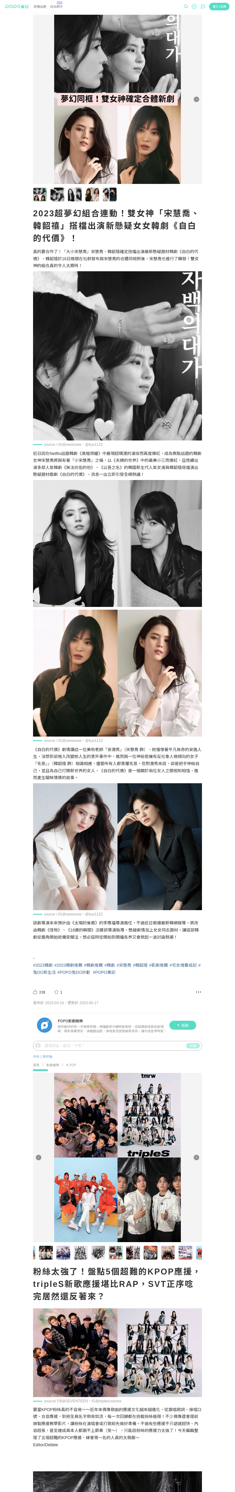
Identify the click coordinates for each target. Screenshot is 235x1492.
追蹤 (183, 1025)
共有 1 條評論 (42, 1056)
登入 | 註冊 (219, 6)
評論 (193, 1045)
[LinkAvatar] (45, 1025)
